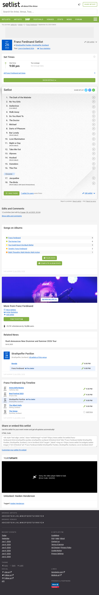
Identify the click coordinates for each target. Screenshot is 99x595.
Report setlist (77, 201)
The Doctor (14, 120)
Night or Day (15, 143)
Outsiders (13, 164)
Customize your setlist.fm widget (14, 450)
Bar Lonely (14, 133)
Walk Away (14, 112)
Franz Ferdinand (24, 41)
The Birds (13, 182)
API (3, 581)
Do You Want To (16, 116)
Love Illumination (17, 139)
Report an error (91, 201)
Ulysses (12, 153)
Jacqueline (14, 178)
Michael (12, 124)
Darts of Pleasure (17, 128)
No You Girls (15, 101)
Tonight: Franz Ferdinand (17, 249)
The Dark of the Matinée (20, 97)
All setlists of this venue (38, 357)
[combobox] (49, 12)
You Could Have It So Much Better (21, 245)
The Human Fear (14, 241)
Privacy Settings (57, 554)
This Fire (13, 168)
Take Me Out (15, 149)
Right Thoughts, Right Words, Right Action (24, 252)
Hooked (13, 157)
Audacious (14, 106)
